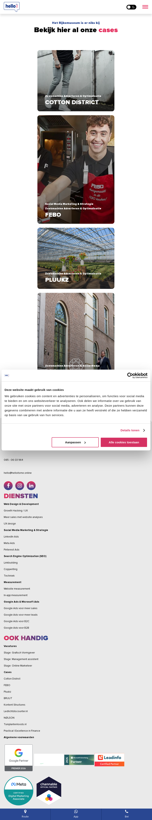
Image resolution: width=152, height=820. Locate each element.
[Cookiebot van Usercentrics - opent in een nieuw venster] (130, 375)
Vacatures (10, 646)
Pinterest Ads (11, 549)
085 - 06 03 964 (13, 459)
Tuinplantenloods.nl (15, 724)
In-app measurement (16, 595)
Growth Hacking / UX (16, 510)
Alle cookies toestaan (124, 442)
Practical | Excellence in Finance (22, 730)
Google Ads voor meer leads (21, 614)
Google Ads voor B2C (16, 621)
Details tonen (130, 430)
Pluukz (7, 691)
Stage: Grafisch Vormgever (19, 652)
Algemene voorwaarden (19, 737)
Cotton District (12, 678)
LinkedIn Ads (11, 536)
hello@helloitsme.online (18, 473)
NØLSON (9, 717)
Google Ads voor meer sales (20, 608)
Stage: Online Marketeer (18, 665)
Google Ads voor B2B (16, 627)
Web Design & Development (21, 504)
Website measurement (17, 588)
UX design (10, 523)
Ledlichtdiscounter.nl (16, 711)
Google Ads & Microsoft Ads (21, 601)
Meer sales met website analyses (23, 517)
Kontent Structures (14, 704)
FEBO (7, 685)
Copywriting (10, 569)
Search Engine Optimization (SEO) (25, 556)
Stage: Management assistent (21, 659)
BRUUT (8, 698)
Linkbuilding (11, 562)
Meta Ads (9, 543)
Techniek (9, 575)
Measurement (12, 582)
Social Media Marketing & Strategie (26, 530)
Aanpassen (75, 442)
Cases (7, 672)
